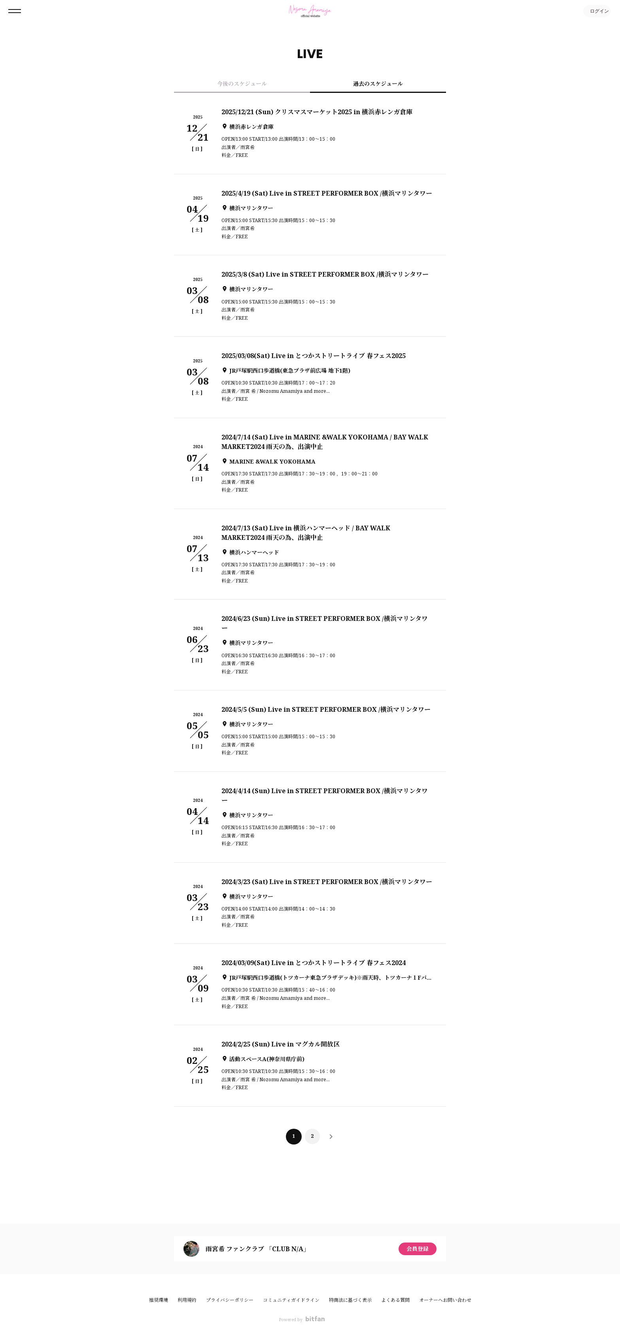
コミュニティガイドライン (291, 1300)
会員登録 (417, 1248)
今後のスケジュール (242, 83)
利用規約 (187, 1300)
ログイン (596, 11)
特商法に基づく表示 (350, 1300)
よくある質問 (395, 1300)
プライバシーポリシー (229, 1300)
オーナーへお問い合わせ (445, 1300)
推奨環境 (158, 1300)
